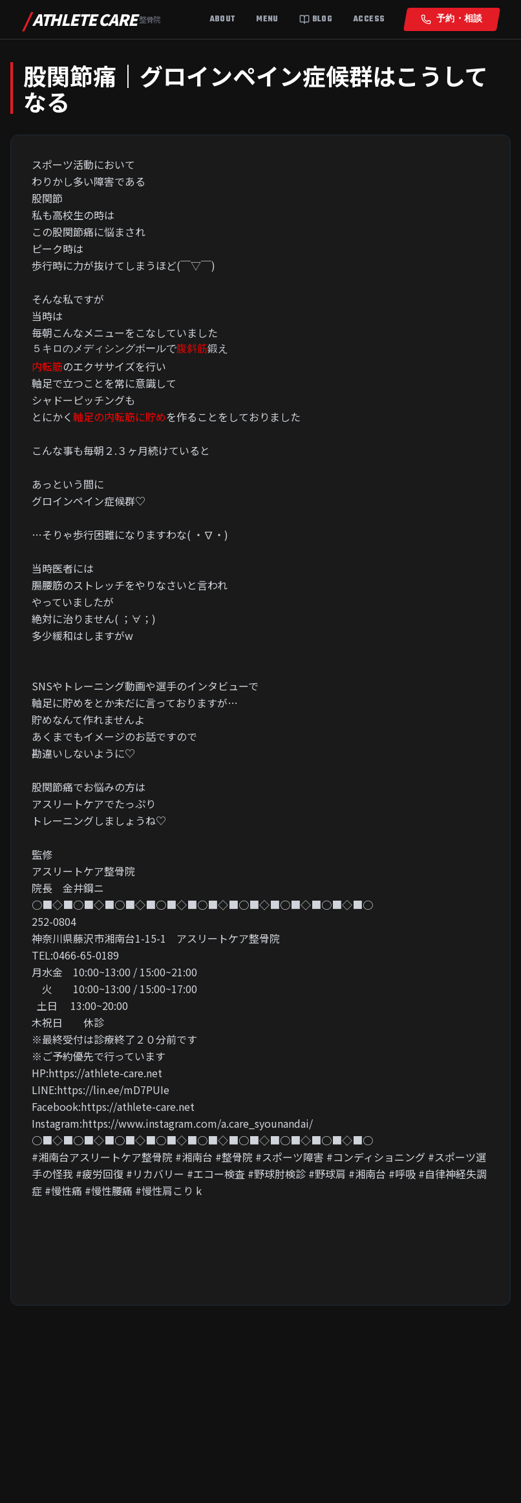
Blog (315, 19)
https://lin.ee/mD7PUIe (113, 1089)
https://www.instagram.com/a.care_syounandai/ (197, 1123)
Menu (267, 19)
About (222, 19)
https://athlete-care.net (105, 1073)
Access (369, 19)
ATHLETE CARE (91, 19)
